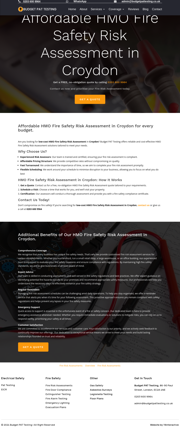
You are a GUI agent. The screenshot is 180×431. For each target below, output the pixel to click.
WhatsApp (80, 1)
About (83, 9)
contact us (144, 205)
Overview (90, 365)
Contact (157, 9)
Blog (145, 9)
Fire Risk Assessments (71, 365)
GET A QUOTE (90, 99)
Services (96, 9)
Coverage (115, 9)
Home (72, 9)
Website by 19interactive (164, 424)
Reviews (133, 9)
